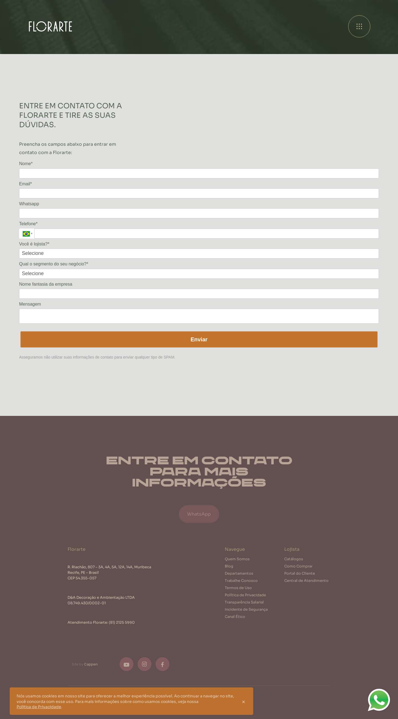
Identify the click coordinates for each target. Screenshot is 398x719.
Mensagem (30, 304)
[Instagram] (144, 666)
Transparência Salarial (244, 604)
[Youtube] (126, 666)
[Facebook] (162, 666)
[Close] (243, 701)
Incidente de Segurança (246, 611)
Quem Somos (237, 560)
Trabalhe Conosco (241, 582)
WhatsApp (199, 517)
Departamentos (239, 575)
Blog (229, 567)
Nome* (26, 163)
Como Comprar (298, 567)
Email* (25, 183)
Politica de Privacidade (39, 706)
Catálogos (293, 560)
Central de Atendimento (306, 582)
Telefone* (28, 223)
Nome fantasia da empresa (45, 284)
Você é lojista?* (34, 244)
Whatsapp (29, 203)
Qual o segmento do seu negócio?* (53, 264)
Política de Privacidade (245, 596)
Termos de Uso (238, 589)
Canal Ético (235, 618)
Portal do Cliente (299, 575)
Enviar (198, 339)
